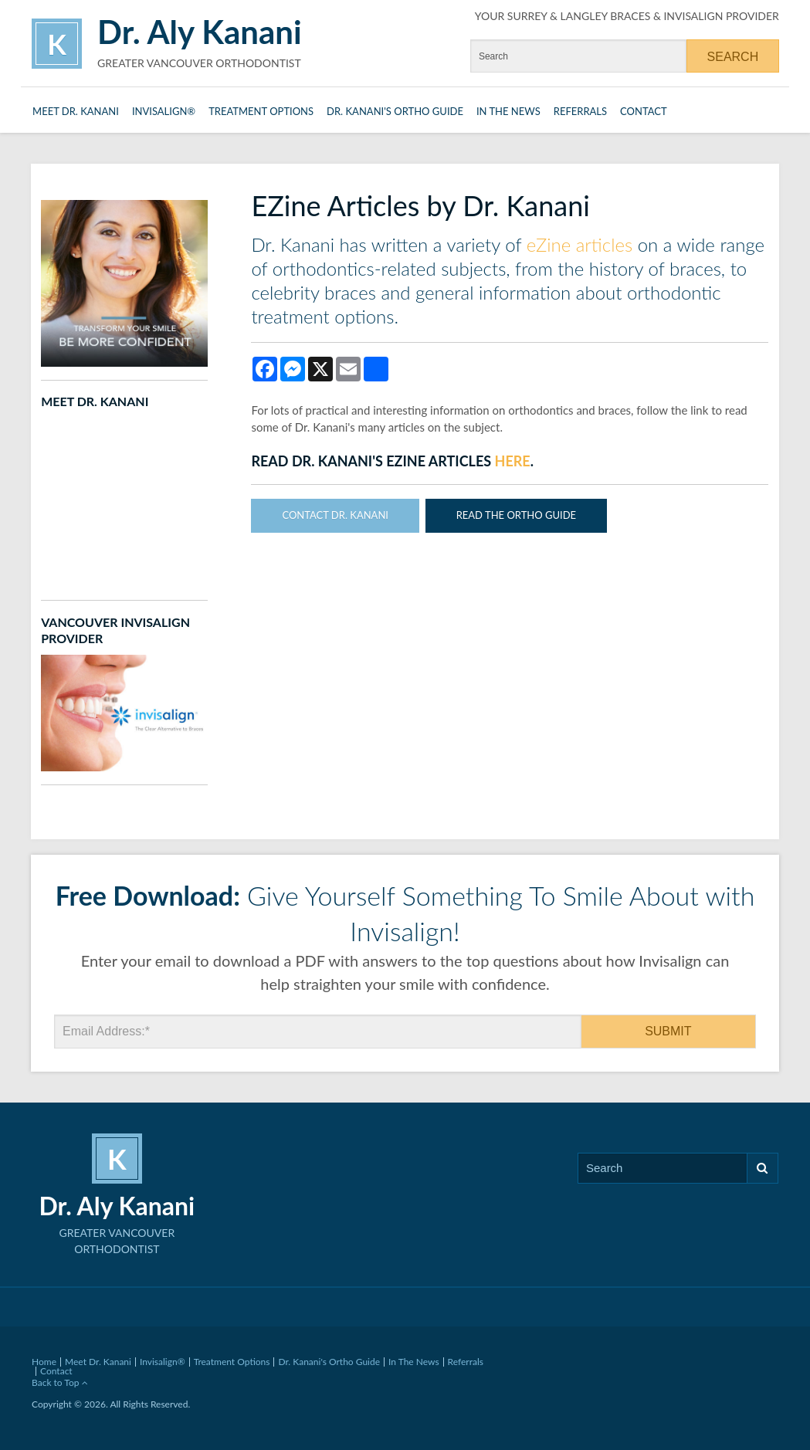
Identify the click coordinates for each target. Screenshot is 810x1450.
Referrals (580, 111)
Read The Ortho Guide (516, 515)
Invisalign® (163, 111)
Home (44, 1361)
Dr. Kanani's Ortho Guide (395, 111)
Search (762, 1168)
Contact (643, 111)
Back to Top (60, 1382)
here (512, 460)
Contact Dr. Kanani (335, 515)
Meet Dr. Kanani (75, 111)
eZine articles (579, 244)
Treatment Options (260, 111)
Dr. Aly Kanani (199, 31)
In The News (508, 111)
